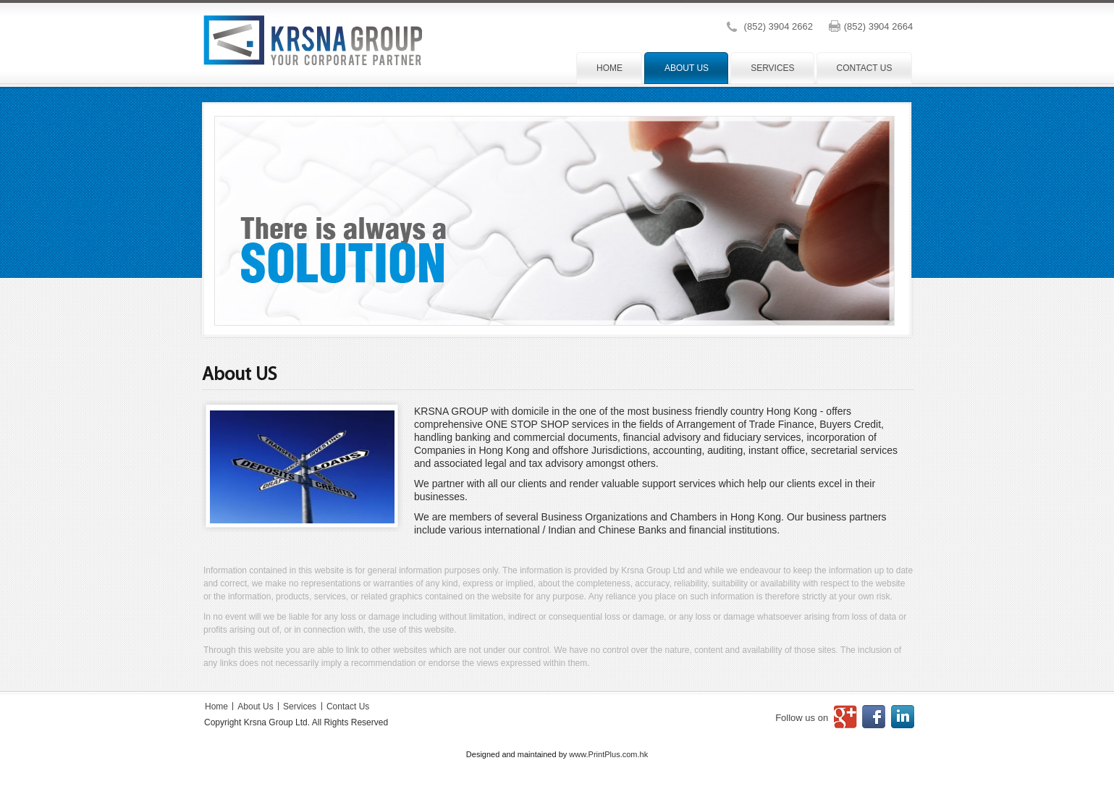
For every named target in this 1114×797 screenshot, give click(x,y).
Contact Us (347, 706)
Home (217, 706)
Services (299, 706)
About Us (256, 706)
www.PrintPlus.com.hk (608, 754)
